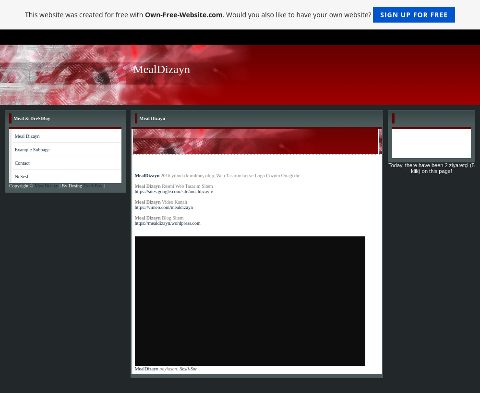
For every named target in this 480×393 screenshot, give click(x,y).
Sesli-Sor (188, 368)
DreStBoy (94, 185)
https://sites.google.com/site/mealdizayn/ (175, 191)
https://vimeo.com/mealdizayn (164, 207)
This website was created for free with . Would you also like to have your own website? (240, 15)
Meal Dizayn (27, 136)
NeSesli (22, 176)
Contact (22, 163)
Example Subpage (32, 149)
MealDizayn (47, 185)
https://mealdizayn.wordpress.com (168, 223)
